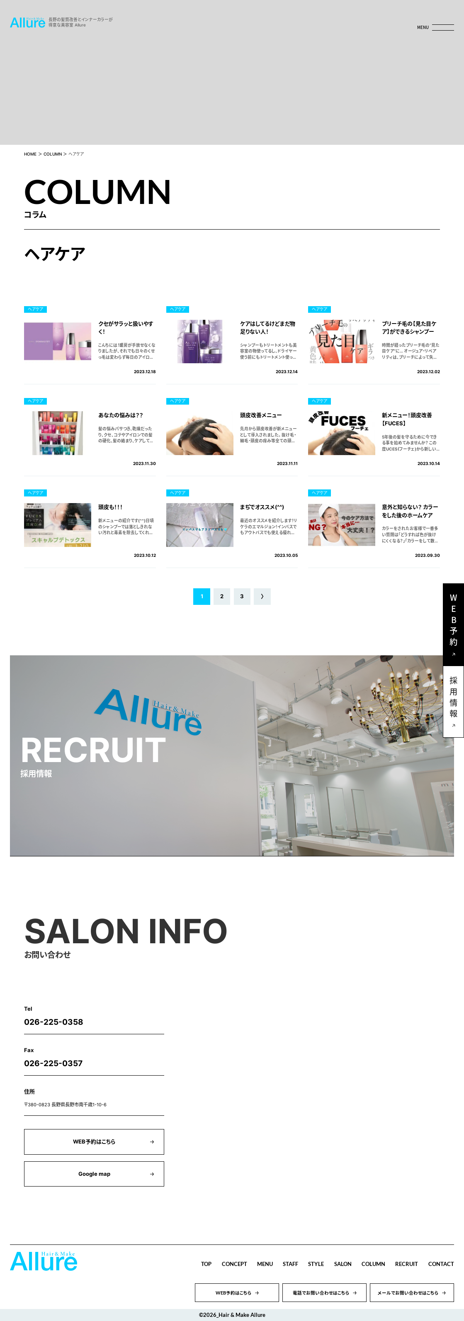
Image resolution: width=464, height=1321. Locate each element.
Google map (94, 1173)
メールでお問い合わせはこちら (408, 1292)
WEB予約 (453, 621)
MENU (265, 1264)
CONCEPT (234, 1264)
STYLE (316, 1264)
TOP (206, 1264)
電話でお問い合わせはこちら (321, 1292)
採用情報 (453, 698)
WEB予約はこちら (94, 1141)
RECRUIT (406, 1264)
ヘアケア (35, 309)
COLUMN (53, 154)
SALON (343, 1264)
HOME (30, 154)
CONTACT (441, 1264)
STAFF (290, 1264)
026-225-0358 (53, 1022)
